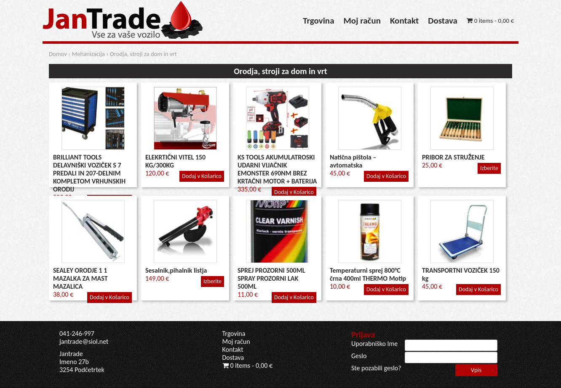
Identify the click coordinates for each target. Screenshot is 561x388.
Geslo (358, 356)
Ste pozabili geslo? (376, 368)
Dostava (442, 20)
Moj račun (362, 20)
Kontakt (404, 20)
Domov (58, 54)
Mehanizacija (88, 54)
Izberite (489, 168)
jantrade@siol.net (83, 341)
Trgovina (318, 20)
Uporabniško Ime (374, 344)
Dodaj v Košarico (202, 176)
